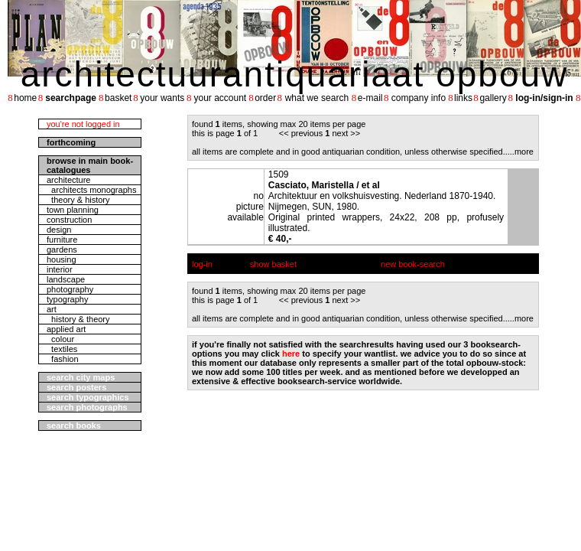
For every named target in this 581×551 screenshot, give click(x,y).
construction (69, 219)
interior (60, 269)
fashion (63, 359)
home (25, 98)
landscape (66, 279)
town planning (73, 209)
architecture (68, 179)
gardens (62, 249)
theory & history (78, 199)
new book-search (413, 264)
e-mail (370, 98)
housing (61, 259)
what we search (317, 98)
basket (118, 98)
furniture (62, 239)
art (52, 309)
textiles (62, 349)
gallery (492, 98)
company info (418, 98)
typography (67, 299)
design (59, 229)
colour (60, 339)
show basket (273, 264)
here (291, 353)
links (463, 98)
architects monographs (91, 189)
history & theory (78, 319)
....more (519, 151)
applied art (66, 329)
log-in (202, 264)
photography (70, 289)
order (265, 98)
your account (219, 98)
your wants (162, 98)
